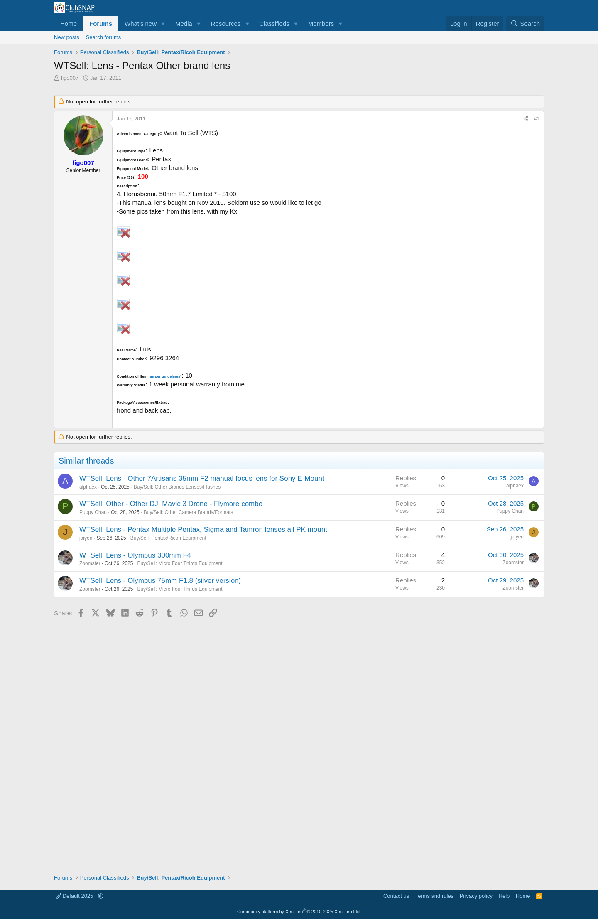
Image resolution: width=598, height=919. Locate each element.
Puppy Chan (93, 512)
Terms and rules (434, 896)
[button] (163, 23)
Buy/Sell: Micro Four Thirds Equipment (179, 563)
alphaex (88, 487)
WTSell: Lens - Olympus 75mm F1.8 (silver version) (160, 581)
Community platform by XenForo (299, 911)
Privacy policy (476, 896)
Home (68, 23)
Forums (100, 23)
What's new (141, 23)
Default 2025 (75, 896)
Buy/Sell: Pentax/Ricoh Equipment (168, 538)
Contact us (396, 896)
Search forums (103, 37)
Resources (226, 23)
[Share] (525, 119)
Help (504, 896)
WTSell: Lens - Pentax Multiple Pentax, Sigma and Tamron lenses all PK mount (203, 529)
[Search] (525, 23)
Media (183, 23)
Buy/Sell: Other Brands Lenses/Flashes (177, 487)
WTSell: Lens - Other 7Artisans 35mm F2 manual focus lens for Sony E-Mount (201, 478)
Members (321, 23)
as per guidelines (165, 376)
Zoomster (89, 563)
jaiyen (85, 538)
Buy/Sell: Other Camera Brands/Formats (188, 512)
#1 (536, 119)
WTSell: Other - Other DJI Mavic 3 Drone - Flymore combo (170, 504)
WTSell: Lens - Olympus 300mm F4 (135, 555)
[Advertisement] (299, 742)
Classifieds (274, 23)
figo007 (70, 78)
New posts (66, 37)
